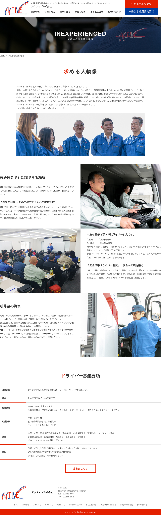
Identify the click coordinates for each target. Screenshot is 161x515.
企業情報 (35, 12)
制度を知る (80, 12)
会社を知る (49, 12)
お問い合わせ (114, 12)
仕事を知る (65, 12)
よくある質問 (96, 12)
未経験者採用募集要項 (141, 11)
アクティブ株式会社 (74, 512)
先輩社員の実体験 (75, 505)
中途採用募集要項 (141, 3)
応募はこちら (80, 468)
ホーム (16, 505)
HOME (2, 56)
